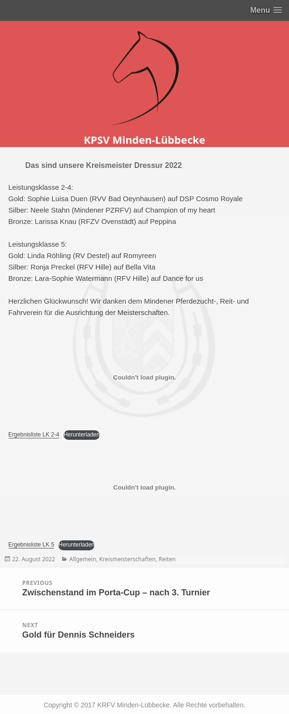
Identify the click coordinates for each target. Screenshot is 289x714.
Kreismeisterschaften (127, 559)
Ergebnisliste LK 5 (32, 544)
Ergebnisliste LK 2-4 (34, 434)
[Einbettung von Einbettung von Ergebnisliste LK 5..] (145, 487)
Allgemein (82, 559)
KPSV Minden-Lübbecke (144, 139)
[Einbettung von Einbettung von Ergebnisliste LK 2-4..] (145, 377)
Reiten (167, 559)
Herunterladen (82, 434)
